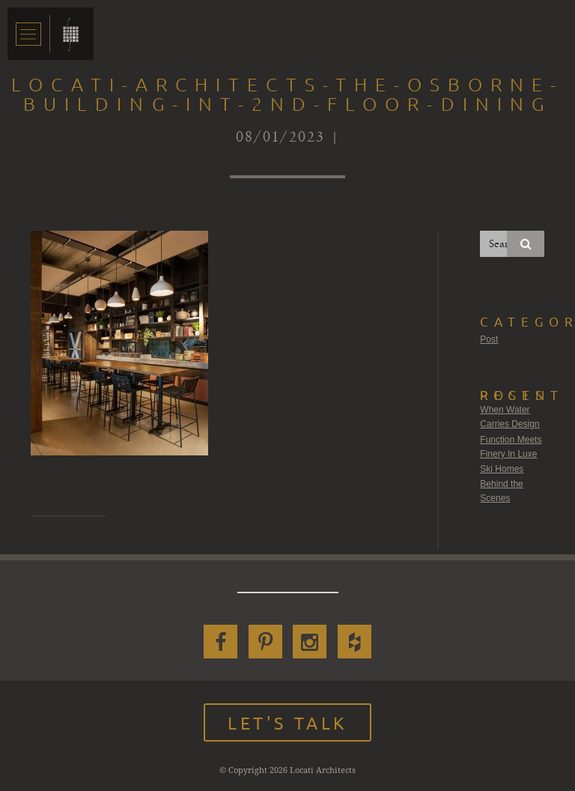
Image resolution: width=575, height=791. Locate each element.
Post (489, 339)
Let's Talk (287, 722)
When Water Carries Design (509, 417)
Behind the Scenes (501, 491)
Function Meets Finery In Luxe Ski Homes (510, 454)
